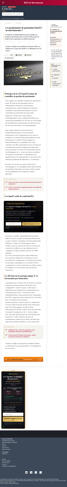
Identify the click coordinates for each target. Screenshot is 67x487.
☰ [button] (3, 3)
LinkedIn (19, 55)
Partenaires (18, 23)
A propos (4, 464)
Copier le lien (9, 58)
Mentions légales (6, 461)
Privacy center (5, 462)
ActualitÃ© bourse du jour (8, 440)
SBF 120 (4, 445)
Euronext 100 (5, 447)
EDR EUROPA (56, 71)
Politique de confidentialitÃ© (9, 466)
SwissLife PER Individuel (56, 84)
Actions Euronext (6, 449)
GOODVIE (55, 78)
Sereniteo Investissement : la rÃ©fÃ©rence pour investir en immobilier (56, 41)
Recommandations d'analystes (9, 442)
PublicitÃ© (4, 453)
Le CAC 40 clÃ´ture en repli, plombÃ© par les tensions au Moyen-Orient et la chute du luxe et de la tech (56, 54)
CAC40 (4, 444)
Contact (4, 459)
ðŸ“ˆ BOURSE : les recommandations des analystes (56, 31)
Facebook (28, 55)
